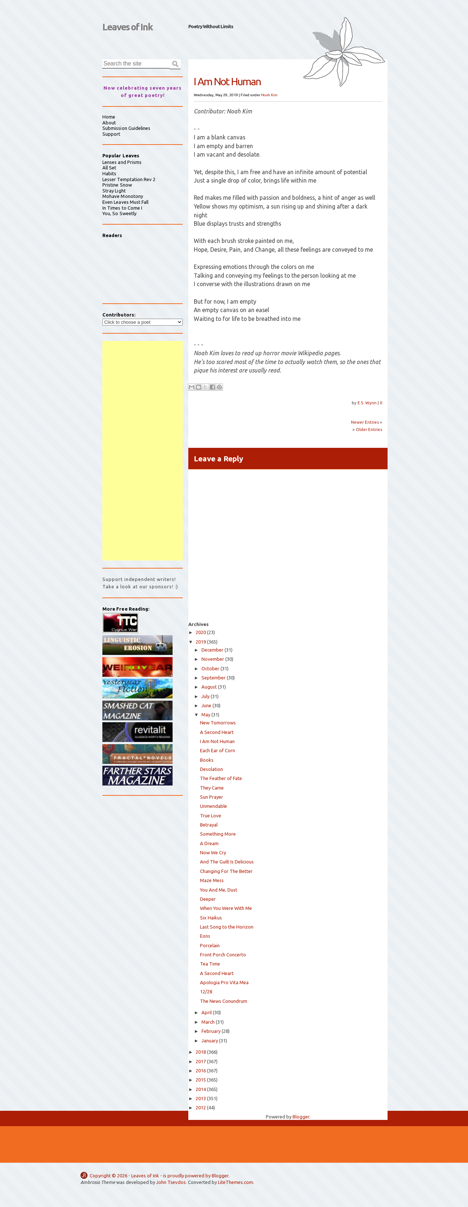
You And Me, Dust (218, 889)
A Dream (209, 843)
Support (111, 133)
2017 (201, 1061)
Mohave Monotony (122, 196)
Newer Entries (365, 422)
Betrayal (209, 824)
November (212, 658)
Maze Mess (212, 880)
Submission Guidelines (126, 128)
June (206, 705)
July (205, 696)
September (213, 677)
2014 (201, 1089)
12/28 (206, 991)
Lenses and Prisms (121, 162)
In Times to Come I (122, 207)
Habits (109, 173)
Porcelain (210, 945)
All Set (109, 167)
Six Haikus (211, 917)
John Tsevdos (171, 1182)
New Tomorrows (218, 722)
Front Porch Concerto (223, 954)
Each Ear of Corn (217, 750)
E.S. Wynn (368, 402)
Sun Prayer (211, 796)
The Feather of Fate (221, 778)
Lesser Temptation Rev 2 (129, 179)
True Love (210, 815)
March (208, 1021)
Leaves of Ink (127, 27)
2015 (201, 1079)
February (210, 1031)
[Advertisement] (142, 451)
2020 (201, 632)
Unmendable (213, 806)
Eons (205, 935)
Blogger (300, 1116)
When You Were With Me (226, 908)
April (206, 1012)
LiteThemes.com (235, 1182)
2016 (201, 1070)
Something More (218, 833)
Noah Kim (269, 95)
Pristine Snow (117, 184)
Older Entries (369, 429)
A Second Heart (217, 732)
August (209, 686)
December (212, 649)
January (209, 1040)
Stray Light (114, 190)
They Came (212, 787)
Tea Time (210, 963)
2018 (201, 1051)
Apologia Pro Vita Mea (224, 982)
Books (207, 759)
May (205, 714)
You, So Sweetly (119, 213)
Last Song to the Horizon (226, 926)
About (109, 122)
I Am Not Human (217, 741)
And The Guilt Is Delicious (227, 861)
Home (108, 116)
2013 (201, 1098)
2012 (201, 1107)
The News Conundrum (223, 1001)
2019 (201, 641)
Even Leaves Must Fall (125, 202)
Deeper (208, 898)
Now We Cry (213, 852)
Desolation (211, 769)
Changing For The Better (226, 871)
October (210, 668)
